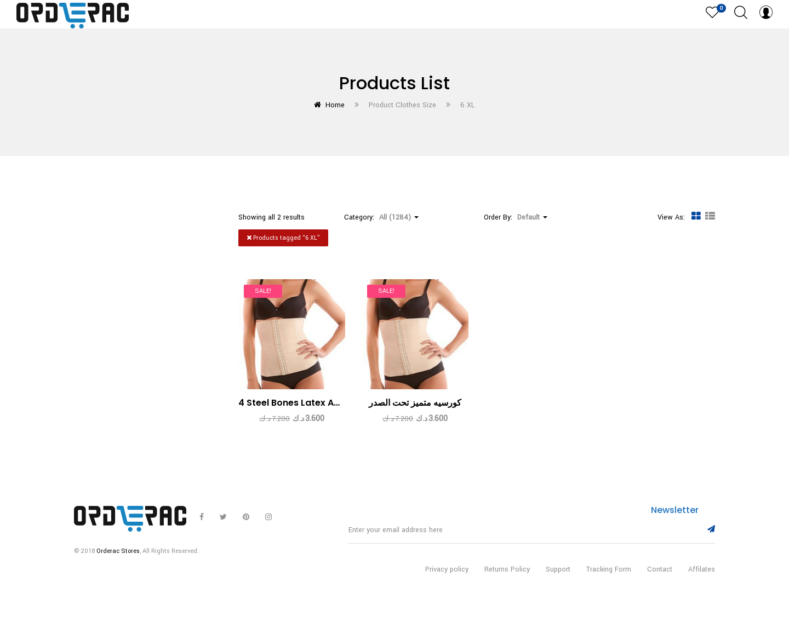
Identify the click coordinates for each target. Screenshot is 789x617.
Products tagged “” (283, 238)
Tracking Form (608, 578)
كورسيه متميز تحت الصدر (415, 402)
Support (558, 578)
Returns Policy (507, 578)
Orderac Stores (118, 559)
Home (335, 105)
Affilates (701, 578)
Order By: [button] (515, 217)
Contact (659, 578)
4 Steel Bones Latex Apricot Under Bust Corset (341, 402)
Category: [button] (381, 217)
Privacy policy (446, 578)
